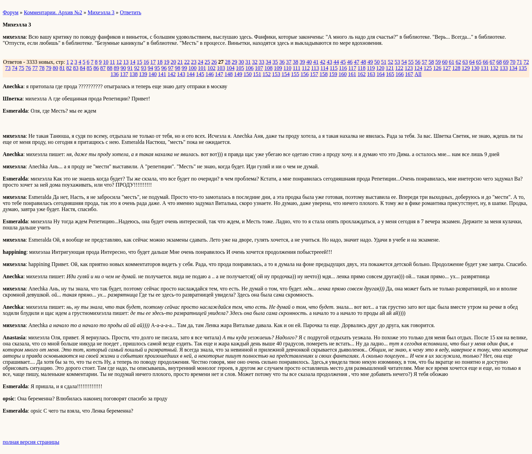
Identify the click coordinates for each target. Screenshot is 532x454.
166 (400, 74)
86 (96, 68)
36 (282, 62)
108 (268, 68)
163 (371, 74)
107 (259, 68)
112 (305, 68)
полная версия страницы (31, 442)
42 (322, 62)
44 (336, 62)
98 (177, 68)
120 (380, 68)
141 (162, 74)
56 (417, 62)
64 (472, 62)
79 (48, 68)
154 (286, 74)
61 (451, 62)
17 (153, 62)
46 (350, 62)
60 (445, 62)
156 (305, 74)
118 (361, 68)
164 (381, 74)
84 (82, 68)
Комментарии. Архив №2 (53, 12)
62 (458, 62)
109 (278, 68)
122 (399, 68)
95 (157, 68)
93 (143, 68)
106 (249, 68)
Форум (10, 12)
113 (315, 68)
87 (103, 68)
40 (309, 62)
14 (132, 62)
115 (334, 68)
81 (62, 68)
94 (150, 68)
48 (363, 62)
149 (238, 74)
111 (297, 68)
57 (424, 62)
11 (112, 62)
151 (257, 74)
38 (295, 62)
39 (302, 62)
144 (191, 74)
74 (14, 68)
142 (172, 74)
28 (227, 62)
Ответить (130, 12)
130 (475, 68)
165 (390, 74)
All (418, 74)
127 (447, 68)
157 (314, 74)
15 (139, 62)
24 (200, 62)
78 (41, 68)
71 (519, 62)
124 (418, 68)
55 (411, 62)
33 (261, 62)
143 (181, 74)
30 (241, 62)
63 (465, 62)
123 (409, 68)
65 (478, 62)
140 (153, 74)
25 (207, 62)
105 (240, 68)
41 (316, 62)
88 (109, 68)
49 (370, 62)
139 (143, 74)
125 (428, 68)
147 (219, 74)
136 (115, 74)
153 (276, 74)
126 (437, 68)
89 (116, 68)
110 (287, 68)
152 (267, 74)
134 (513, 68)
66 (485, 62)
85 (89, 68)
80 (55, 68)
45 (343, 62)
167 (409, 74)
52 (390, 62)
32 (255, 62)
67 (492, 62)
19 (166, 62)
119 (371, 68)
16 (146, 62)
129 (466, 68)
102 (211, 68)
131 (485, 68)
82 (69, 68)
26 (214, 62)
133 (504, 68)
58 (431, 62)
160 (343, 74)
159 (333, 74)
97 (170, 68)
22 (187, 62)
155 (295, 74)
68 (499, 62)
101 (202, 68)
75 (21, 68)
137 (124, 74)
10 (105, 62)
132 (494, 68)
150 (248, 74)
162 (362, 74)
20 (173, 62)
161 (352, 74)
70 (512, 62)
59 (438, 62)
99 (184, 68)
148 (229, 74)
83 (75, 68)
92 (136, 68)
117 (352, 68)
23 (193, 62)
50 (377, 62)
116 (343, 68)
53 (397, 62)
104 (230, 68)
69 (506, 62)
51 (383, 62)
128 (456, 68)
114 (324, 68)
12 (119, 62)
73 (8, 68)
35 (275, 62)
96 (164, 68)
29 (234, 62)
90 (123, 68)
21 (180, 62)
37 (288, 62)
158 (324, 74)
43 (329, 62)
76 (28, 68)
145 (200, 74)
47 (356, 62)
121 (390, 68)
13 (126, 62)
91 (130, 68)
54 (404, 62)
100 (192, 68)
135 (523, 68)
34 (268, 62)
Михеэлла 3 (101, 12)
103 (221, 68)
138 (134, 74)
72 (526, 62)
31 (248, 62)
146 (210, 74)
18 (160, 62)
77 (35, 68)
